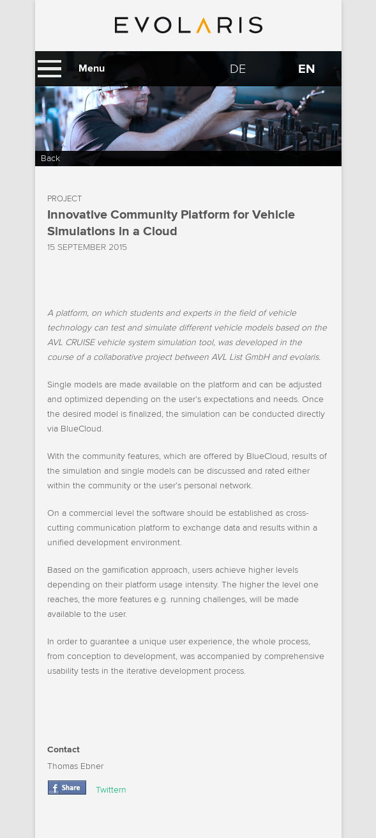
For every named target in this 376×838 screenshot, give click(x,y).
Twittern (111, 789)
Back (50, 158)
